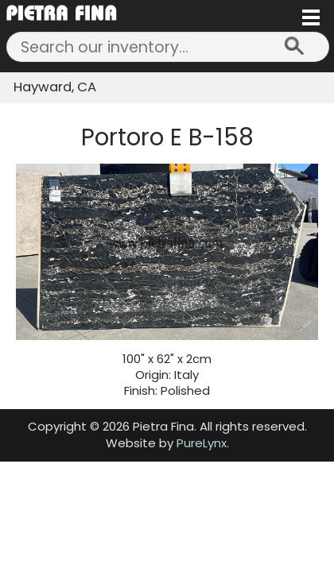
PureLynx (202, 443)
